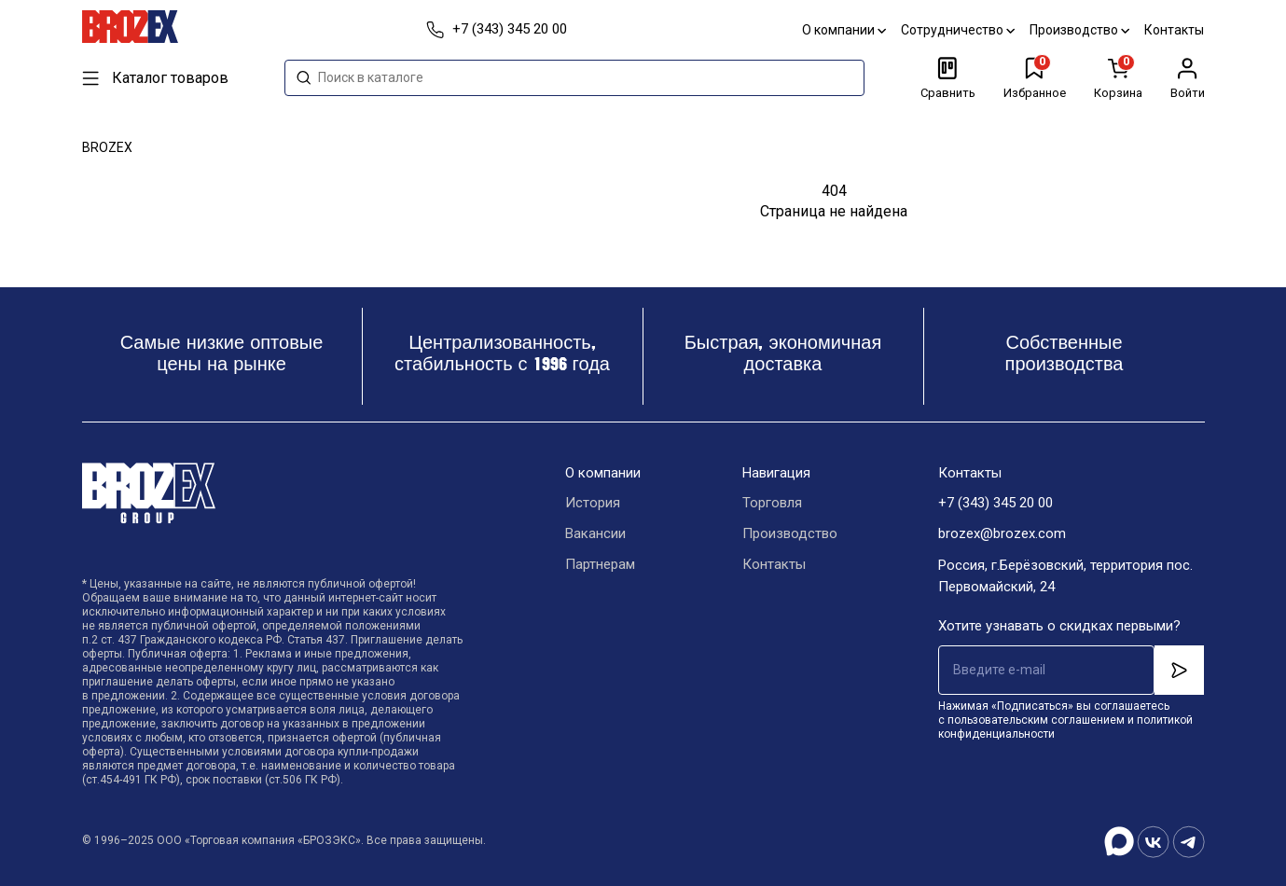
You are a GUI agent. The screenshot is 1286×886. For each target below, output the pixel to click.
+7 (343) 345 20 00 (995, 503)
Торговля (772, 503)
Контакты (1175, 29)
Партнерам (600, 565)
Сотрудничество (959, 29)
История (592, 503)
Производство (1080, 29)
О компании (845, 29)
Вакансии (595, 534)
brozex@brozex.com (1002, 534)
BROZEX (107, 147)
